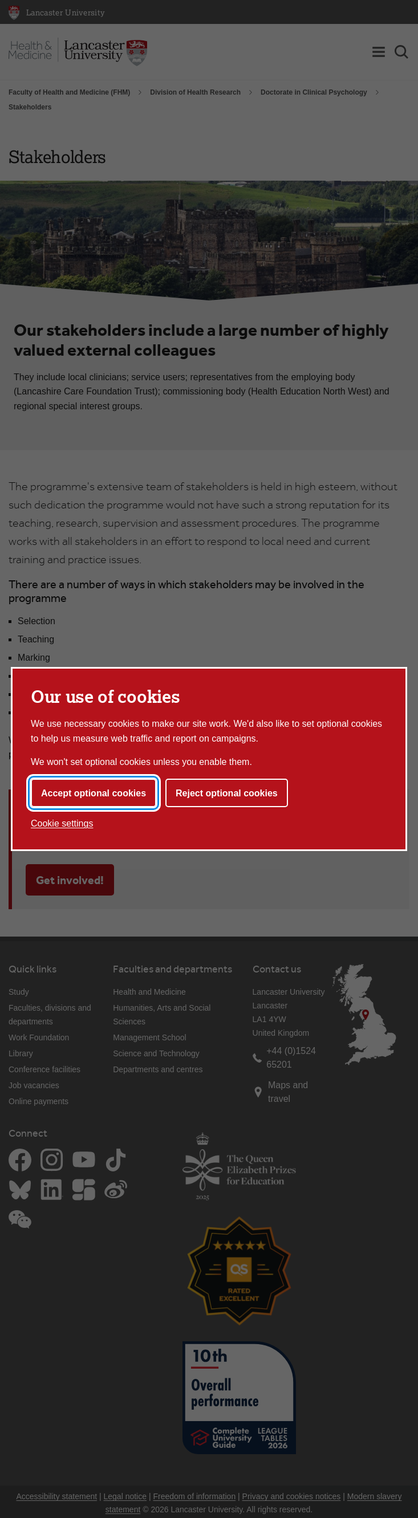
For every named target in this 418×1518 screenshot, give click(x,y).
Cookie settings (62, 823)
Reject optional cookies (227, 793)
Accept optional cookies (93, 793)
